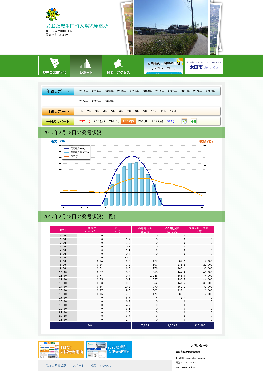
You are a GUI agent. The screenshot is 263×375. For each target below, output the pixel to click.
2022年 (197, 91)
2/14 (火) (113, 121)
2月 (89, 111)
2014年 (96, 91)
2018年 (147, 91)
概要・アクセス (118, 66)
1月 (81, 111)
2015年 (109, 91)
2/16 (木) (142, 121)
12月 (173, 111)
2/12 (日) (84, 121)
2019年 (159, 91)
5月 (113, 111)
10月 (154, 111)
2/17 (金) (157, 121)
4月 (105, 111)
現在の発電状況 (54, 66)
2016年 (121, 91)
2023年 (210, 91)
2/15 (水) (128, 121)
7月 (129, 111)
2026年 (109, 101)
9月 (145, 111)
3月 (97, 111)
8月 (137, 111)
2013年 (83, 91)
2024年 (83, 101)
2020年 (172, 91)
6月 (121, 111)
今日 (193, 121)
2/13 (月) (99, 121)
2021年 (185, 91)
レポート (86, 66)
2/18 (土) (172, 121)
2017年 (134, 91)
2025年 (96, 101)
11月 (164, 111)
